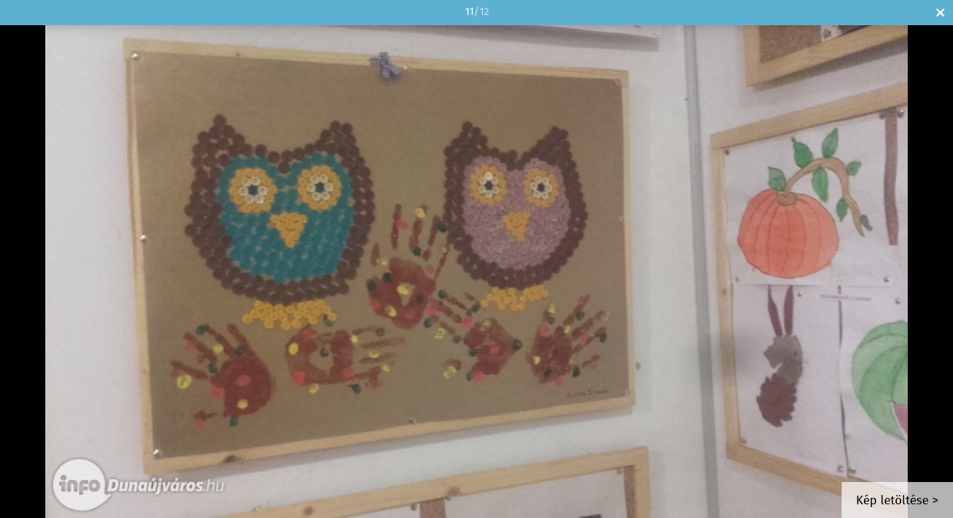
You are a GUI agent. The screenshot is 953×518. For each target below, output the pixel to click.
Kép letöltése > (897, 501)
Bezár (940, 12)
